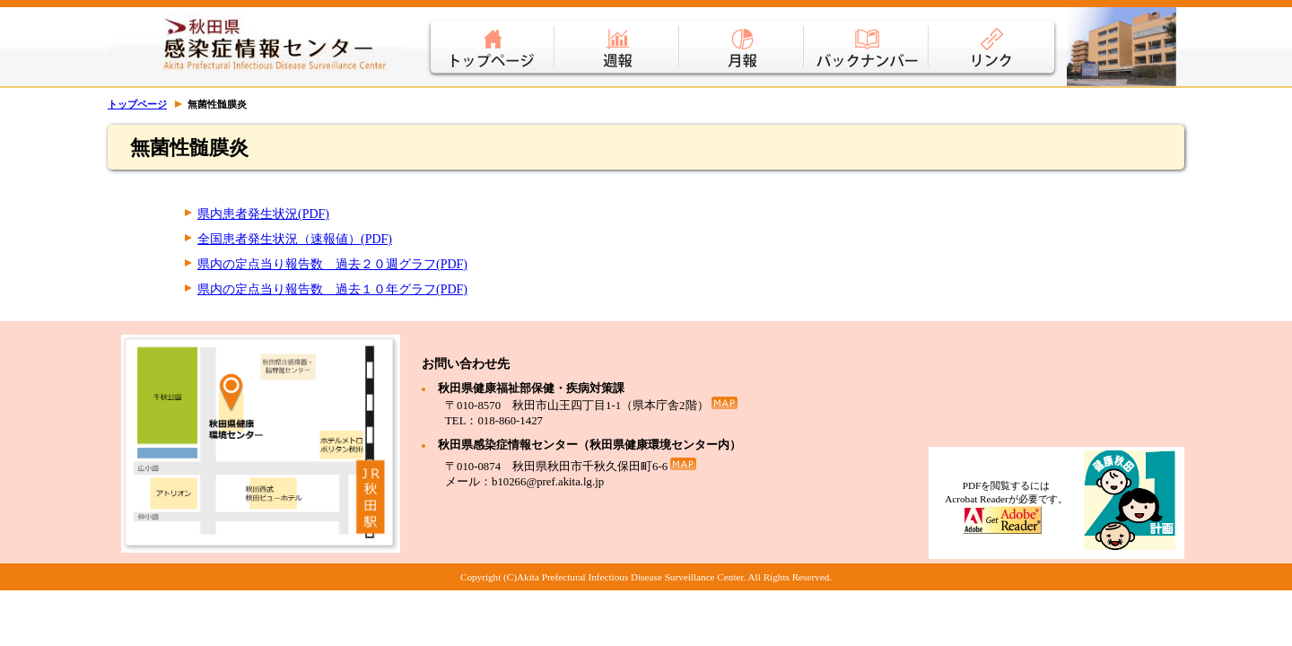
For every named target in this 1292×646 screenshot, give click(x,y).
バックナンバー (867, 36)
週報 (617, 36)
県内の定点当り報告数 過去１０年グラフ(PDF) (332, 289)
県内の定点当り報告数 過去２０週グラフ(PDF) (332, 264)
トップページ (490, 36)
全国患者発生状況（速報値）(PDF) (294, 239)
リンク (994, 36)
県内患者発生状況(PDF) (263, 214)
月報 (742, 36)
